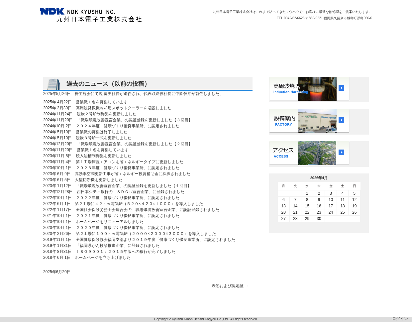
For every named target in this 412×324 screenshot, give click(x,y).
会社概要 (167, 36)
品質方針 (87, 36)
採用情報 (227, 36)
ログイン (400, 318)
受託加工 (112, 36)
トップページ (57, 36)
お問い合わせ (282, 36)
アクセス (252, 36)
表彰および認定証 (230, 285)
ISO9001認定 (197, 36)
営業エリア (140, 36)
